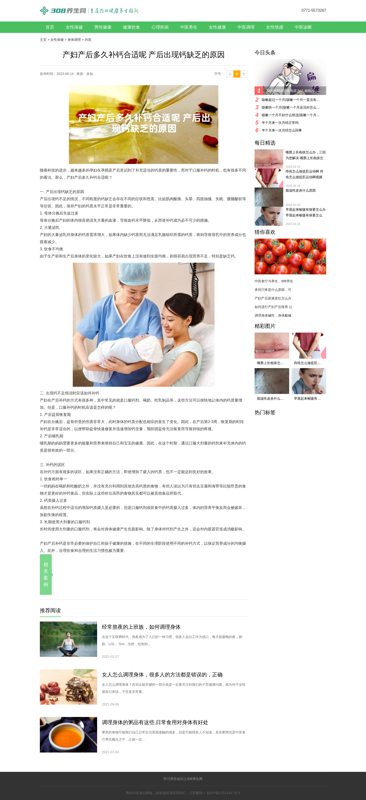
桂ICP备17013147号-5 (223, 793)
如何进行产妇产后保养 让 (273, 307)
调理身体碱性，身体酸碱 (273, 315)
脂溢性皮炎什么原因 (301, 190)
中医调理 (246, 27)
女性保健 (74, 27)
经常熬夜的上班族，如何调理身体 (141, 627)
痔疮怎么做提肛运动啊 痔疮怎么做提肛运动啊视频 (304, 174)
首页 (50, 27)
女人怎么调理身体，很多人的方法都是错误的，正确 (162, 675)
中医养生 (188, 27)
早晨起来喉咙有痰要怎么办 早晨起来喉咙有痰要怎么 (306, 212)
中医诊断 (303, 27)
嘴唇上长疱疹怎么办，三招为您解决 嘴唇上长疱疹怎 (306, 155)
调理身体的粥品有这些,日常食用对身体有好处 (155, 722)
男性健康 (102, 27)
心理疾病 (160, 27)
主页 (43, 40)
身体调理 (74, 40)
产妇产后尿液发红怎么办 (273, 298)
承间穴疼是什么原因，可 (273, 290)
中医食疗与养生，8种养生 (274, 281)
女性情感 (274, 27)
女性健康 (217, 27)
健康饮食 (131, 27)
